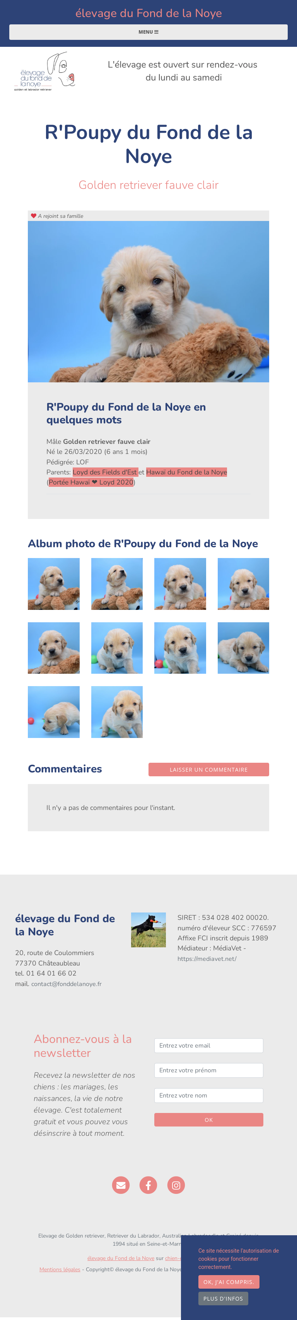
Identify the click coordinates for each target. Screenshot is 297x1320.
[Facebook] (148, 1187)
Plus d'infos (223, 1298)
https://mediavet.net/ (207, 961)
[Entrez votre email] (208, 1048)
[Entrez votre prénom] (208, 1073)
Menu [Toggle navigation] (148, 35)
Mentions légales (59, 1272)
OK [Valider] (209, 1123)
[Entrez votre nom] (208, 1098)
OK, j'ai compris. (228, 1282)
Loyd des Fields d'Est (105, 475)
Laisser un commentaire (209, 772)
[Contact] (120, 1187)
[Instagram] (176, 1187)
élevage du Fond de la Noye (148, 15)
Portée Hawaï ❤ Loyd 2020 (91, 485)
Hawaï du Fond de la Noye (186, 475)
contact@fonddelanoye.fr (66, 987)
